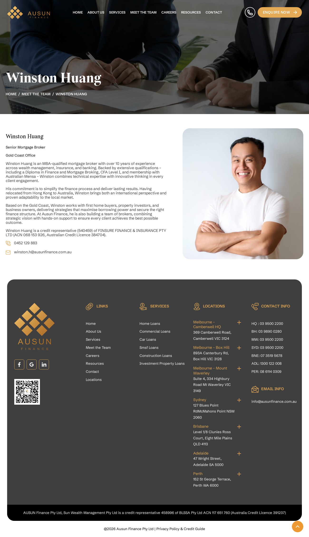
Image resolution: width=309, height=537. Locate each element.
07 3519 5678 (271, 355)
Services (117, 12)
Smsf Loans (149, 347)
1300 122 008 (271, 363)
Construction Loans (156, 355)
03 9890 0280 (270, 331)
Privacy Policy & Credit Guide (180, 529)
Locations (94, 379)
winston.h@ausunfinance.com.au (43, 251)
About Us (95, 12)
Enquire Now (280, 12)
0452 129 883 (25, 242)
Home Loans (150, 323)
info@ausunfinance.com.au (274, 401)
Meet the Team (143, 12)
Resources (191, 12)
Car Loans (148, 339)
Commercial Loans (155, 331)
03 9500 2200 (271, 323)
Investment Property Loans (162, 363)
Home (78, 12)
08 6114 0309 (270, 371)
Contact (214, 12)
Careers (168, 12)
